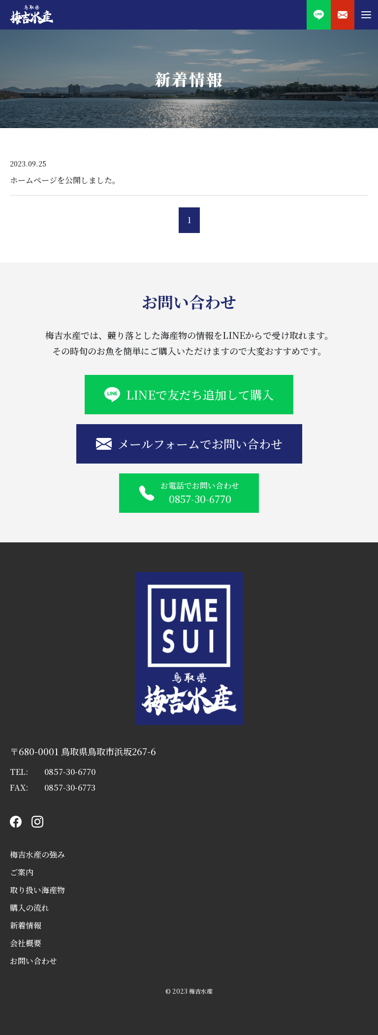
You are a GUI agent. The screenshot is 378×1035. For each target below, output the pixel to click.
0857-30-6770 (69, 771)
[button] (366, 15)
